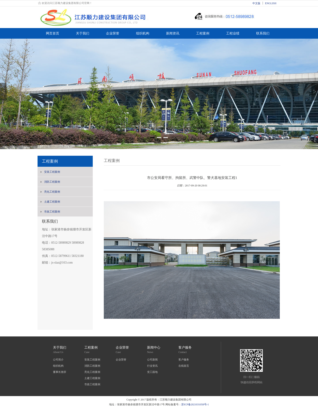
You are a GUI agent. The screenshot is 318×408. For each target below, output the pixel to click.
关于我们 (82, 33)
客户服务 (183, 359)
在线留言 (183, 365)
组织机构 (142, 33)
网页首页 (52, 33)
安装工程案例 (52, 171)
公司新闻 (152, 359)
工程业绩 (232, 33)
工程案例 (202, 33)
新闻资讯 (172, 33)
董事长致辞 (59, 372)
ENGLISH (270, 3)
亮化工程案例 (52, 191)
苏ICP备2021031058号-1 (195, 404)
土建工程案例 (52, 201)
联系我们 (262, 33)
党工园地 (152, 372)
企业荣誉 (112, 33)
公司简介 (58, 359)
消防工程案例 (52, 181)
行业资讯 (152, 365)
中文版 (256, 3)
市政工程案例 (52, 211)
